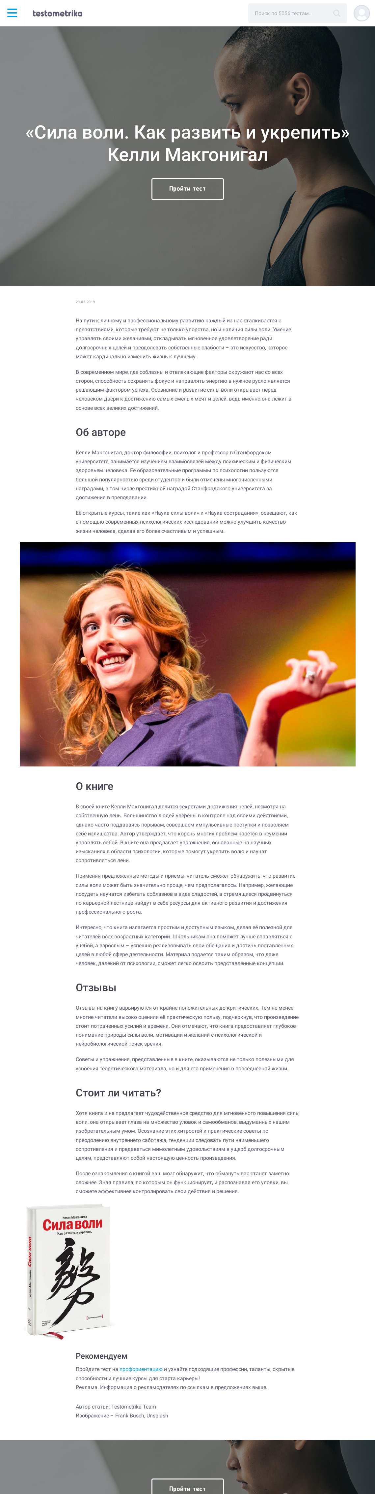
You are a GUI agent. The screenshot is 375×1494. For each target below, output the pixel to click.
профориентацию (141, 1369)
